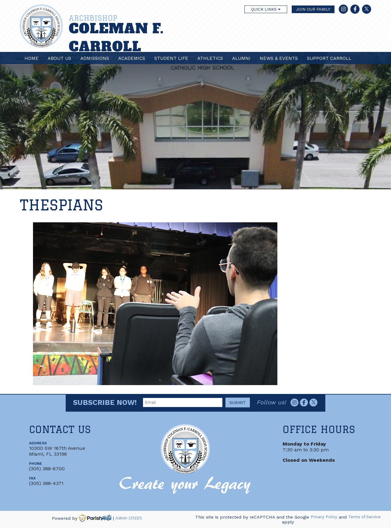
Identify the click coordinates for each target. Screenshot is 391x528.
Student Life (171, 58)
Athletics (210, 58)
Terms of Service (364, 517)
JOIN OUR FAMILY (313, 9)
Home (31, 58)
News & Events (279, 58)
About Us (59, 58)
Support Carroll (329, 58)
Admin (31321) (128, 518)
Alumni (241, 58)
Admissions (94, 58)
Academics (131, 58)
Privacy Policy (324, 517)
